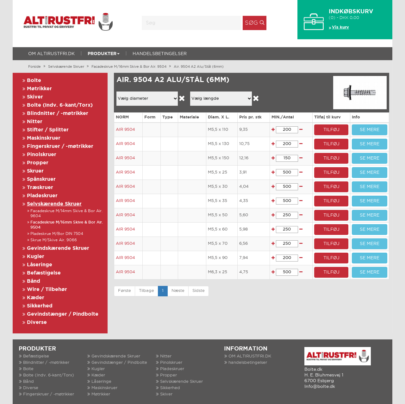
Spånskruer (41, 179)
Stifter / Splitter (48, 130)
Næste (177, 291)
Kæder (35, 297)
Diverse (37, 322)
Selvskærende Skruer (66, 66)
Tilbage (146, 291)
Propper (37, 163)
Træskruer (40, 187)
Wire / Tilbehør (47, 289)
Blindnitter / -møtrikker (57, 113)
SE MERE (369, 130)
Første (124, 291)
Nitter (34, 121)
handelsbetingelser (160, 54)
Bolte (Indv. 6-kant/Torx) (60, 105)
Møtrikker (39, 88)
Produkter (104, 54)
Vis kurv (340, 27)
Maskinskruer (43, 138)
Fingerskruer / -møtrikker (60, 146)
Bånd (33, 281)
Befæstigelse (44, 273)
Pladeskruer (42, 195)
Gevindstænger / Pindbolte (62, 314)
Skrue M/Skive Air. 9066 (53, 240)
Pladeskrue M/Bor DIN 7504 (56, 234)
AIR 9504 (125, 129)
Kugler (35, 256)
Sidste (198, 291)
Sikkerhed (40, 306)
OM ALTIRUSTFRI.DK (51, 54)
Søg (251, 23)
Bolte (34, 80)
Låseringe (39, 264)
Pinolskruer (41, 154)
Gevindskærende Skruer (58, 248)
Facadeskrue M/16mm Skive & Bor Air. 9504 (128, 66)
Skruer (35, 171)
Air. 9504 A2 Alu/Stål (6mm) (199, 66)
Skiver (35, 97)
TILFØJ (331, 130)
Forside (34, 66)
